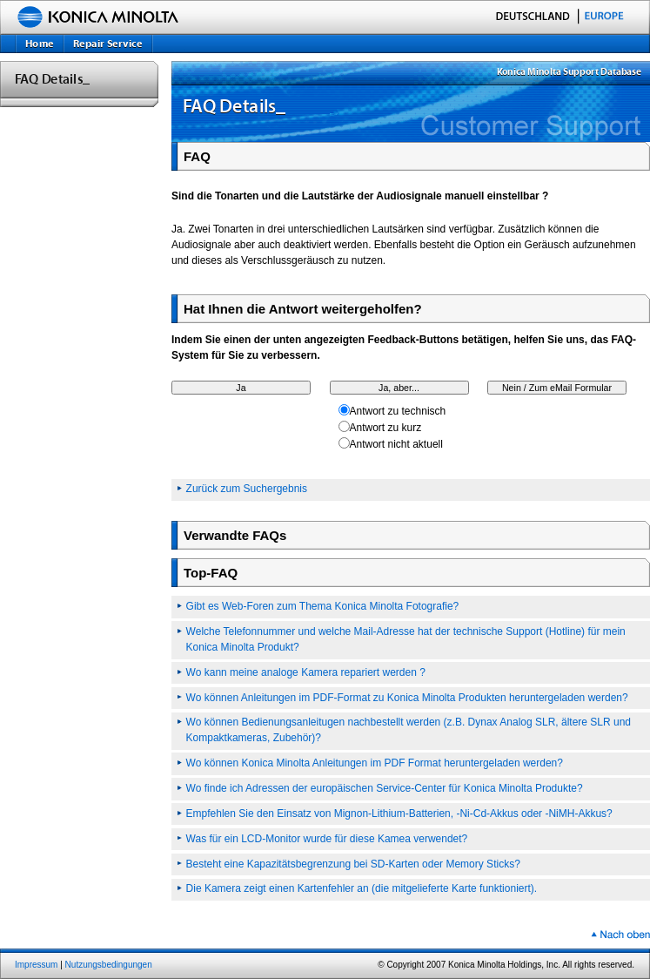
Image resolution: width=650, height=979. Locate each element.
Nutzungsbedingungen (108, 964)
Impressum (36, 964)
